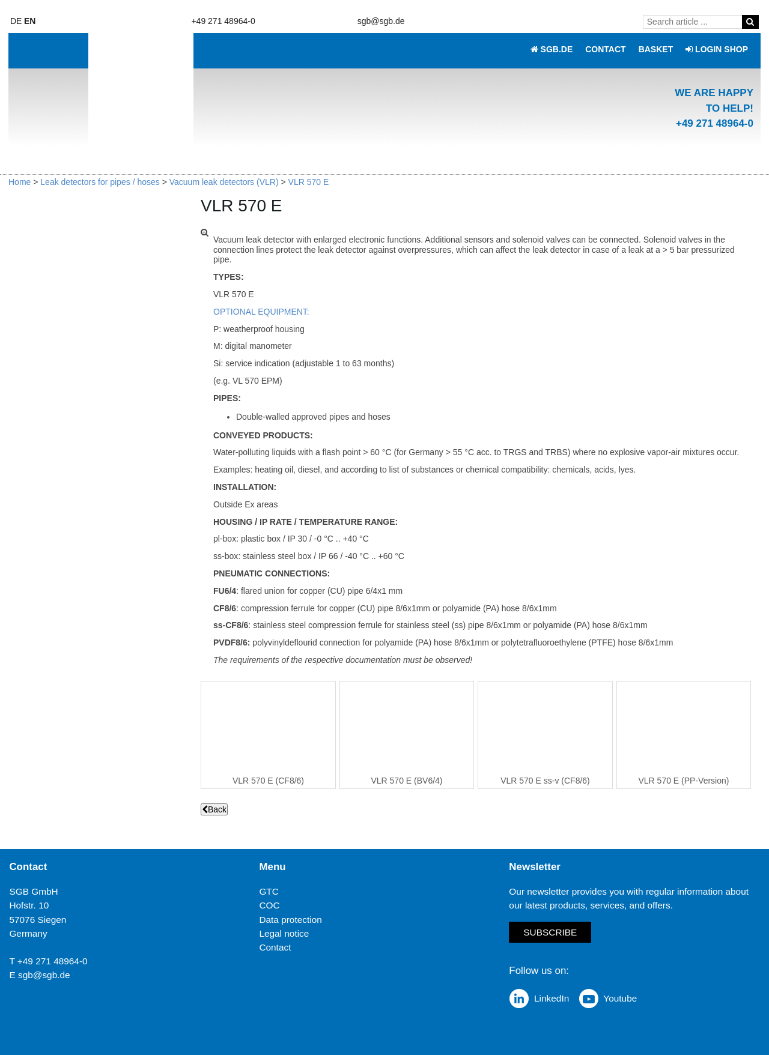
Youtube (620, 998)
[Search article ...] (694, 21)
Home (19, 182)
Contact (275, 947)
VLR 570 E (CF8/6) (268, 780)
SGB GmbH (33, 891)
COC (269, 905)
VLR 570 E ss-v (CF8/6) (545, 780)
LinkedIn (551, 998)
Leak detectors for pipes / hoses (99, 182)
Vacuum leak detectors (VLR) (224, 182)
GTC (269, 891)
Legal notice (284, 933)
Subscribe (550, 932)
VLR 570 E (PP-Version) (684, 780)
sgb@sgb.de (381, 21)
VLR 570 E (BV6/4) (406, 780)
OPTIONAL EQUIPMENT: (261, 311)
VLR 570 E (308, 182)
